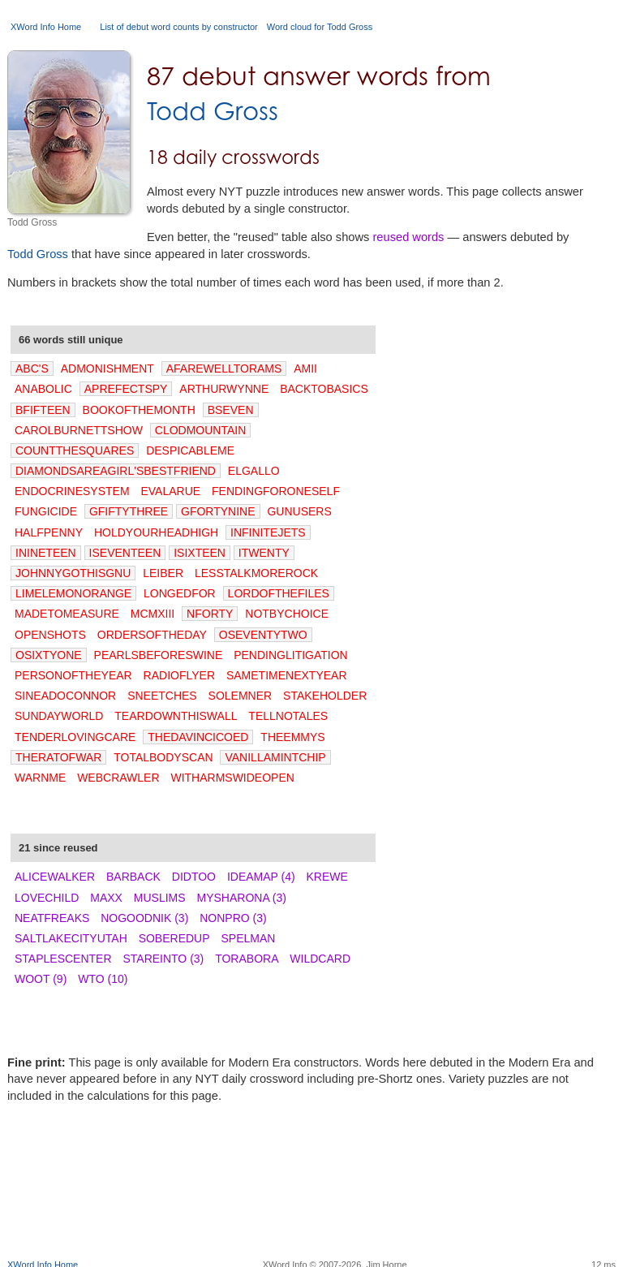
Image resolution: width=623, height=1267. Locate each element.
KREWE (327, 876)
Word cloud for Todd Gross (319, 27)
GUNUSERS (299, 511)
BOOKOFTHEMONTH (139, 409)
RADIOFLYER (179, 675)
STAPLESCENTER (63, 958)
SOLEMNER (240, 695)
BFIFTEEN (43, 409)
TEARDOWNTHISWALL (175, 715)
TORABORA (246, 958)
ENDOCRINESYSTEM (72, 491)
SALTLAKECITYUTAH (71, 938)
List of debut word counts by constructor (178, 27)
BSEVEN (231, 409)
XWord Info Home (46, 27)
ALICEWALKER (55, 876)
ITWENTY (264, 552)
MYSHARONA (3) (241, 897)
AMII (305, 368)
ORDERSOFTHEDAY (152, 634)
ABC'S (32, 368)
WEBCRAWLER (118, 777)
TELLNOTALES (288, 715)
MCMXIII (152, 613)
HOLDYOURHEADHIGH (156, 532)
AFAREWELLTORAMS (224, 368)
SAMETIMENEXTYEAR (286, 675)
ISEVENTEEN (125, 552)
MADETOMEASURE (67, 613)
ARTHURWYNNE (224, 388)
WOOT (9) (41, 978)
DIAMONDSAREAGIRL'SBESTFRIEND (115, 470)
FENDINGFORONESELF (276, 491)
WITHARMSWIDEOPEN (232, 777)
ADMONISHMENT (107, 368)
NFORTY (210, 613)
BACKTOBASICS (324, 388)
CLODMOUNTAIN (201, 430)
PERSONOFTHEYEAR (73, 675)
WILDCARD (320, 958)
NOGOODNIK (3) (144, 917)
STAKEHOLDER (325, 695)
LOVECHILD (47, 897)
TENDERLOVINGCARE (75, 736)
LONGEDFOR (180, 593)
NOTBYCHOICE (287, 613)
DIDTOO (194, 876)
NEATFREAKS (52, 917)
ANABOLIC (43, 388)
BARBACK (133, 876)
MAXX (106, 897)
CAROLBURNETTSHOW (79, 430)
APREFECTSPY (126, 388)
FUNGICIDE (46, 511)
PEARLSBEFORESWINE (158, 655)
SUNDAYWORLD (59, 715)
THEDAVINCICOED (198, 736)
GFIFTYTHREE (128, 511)
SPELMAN (248, 938)
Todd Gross (212, 111)
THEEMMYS (292, 736)
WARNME (40, 777)
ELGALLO (254, 470)
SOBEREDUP (174, 938)
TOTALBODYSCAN (163, 757)
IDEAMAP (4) (261, 876)
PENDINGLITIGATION (291, 655)
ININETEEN (45, 552)
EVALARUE (170, 491)
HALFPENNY (49, 532)
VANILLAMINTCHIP (275, 757)
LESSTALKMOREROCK (256, 573)
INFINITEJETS (268, 532)
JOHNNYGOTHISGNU (73, 573)
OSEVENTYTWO (263, 634)
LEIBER (163, 573)
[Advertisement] (311, 1206)
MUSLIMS (160, 897)
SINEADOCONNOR (65, 695)
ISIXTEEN (200, 552)
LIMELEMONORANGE (73, 593)
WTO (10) (102, 978)
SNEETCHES (162, 695)
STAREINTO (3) (163, 958)
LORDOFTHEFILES (278, 593)
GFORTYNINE (218, 511)
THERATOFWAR (58, 757)
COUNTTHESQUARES (74, 450)
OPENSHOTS (50, 634)
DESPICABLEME (190, 450)
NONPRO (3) (233, 917)
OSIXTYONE (48, 655)
